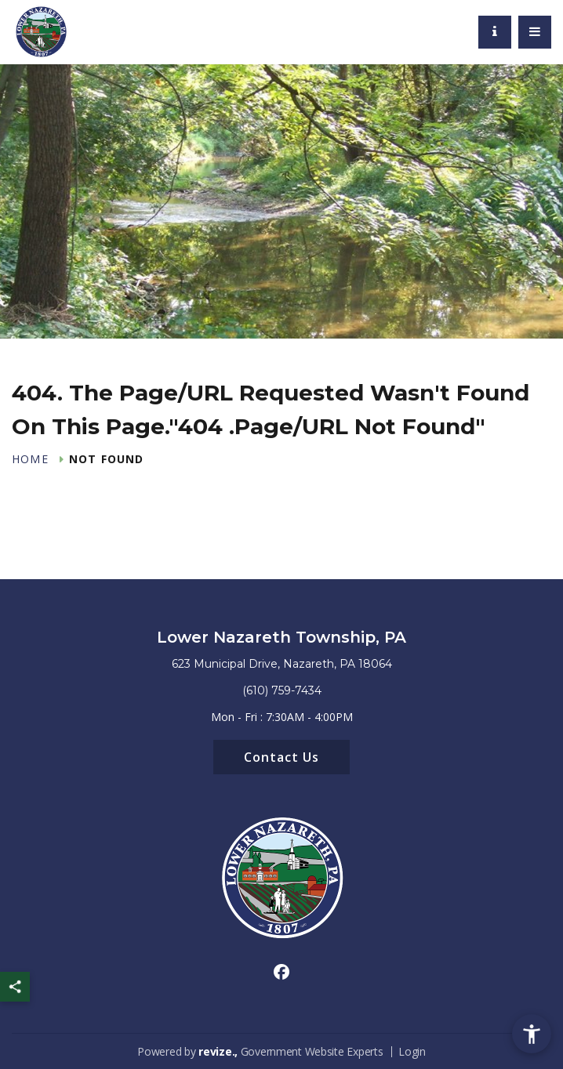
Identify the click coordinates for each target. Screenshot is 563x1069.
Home (30, 459)
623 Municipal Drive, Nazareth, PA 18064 (282, 664)
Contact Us (281, 757)
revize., (218, 1051)
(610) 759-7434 (281, 690)
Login (412, 1051)
